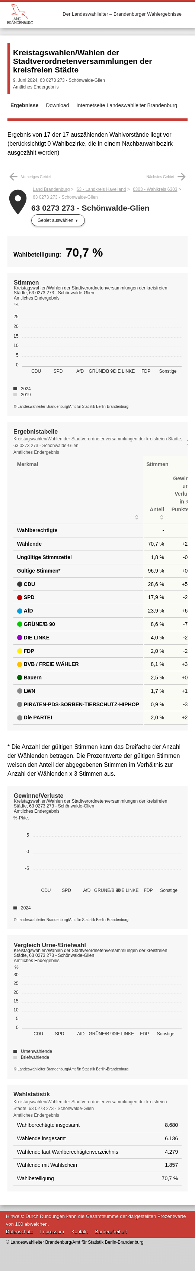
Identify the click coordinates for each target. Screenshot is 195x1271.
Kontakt (79, 1231)
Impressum (52, 1231)
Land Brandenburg (51, 189)
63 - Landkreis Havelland (101, 189)
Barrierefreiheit (111, 1231)
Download (57, 105)
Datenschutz (19, 1231)
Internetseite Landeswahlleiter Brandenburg (127, 105)
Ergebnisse (24, 105)
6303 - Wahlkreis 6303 (155, 189)
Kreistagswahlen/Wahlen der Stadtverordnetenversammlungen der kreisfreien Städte (82, 61)
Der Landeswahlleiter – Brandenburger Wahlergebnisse (122, 14)
